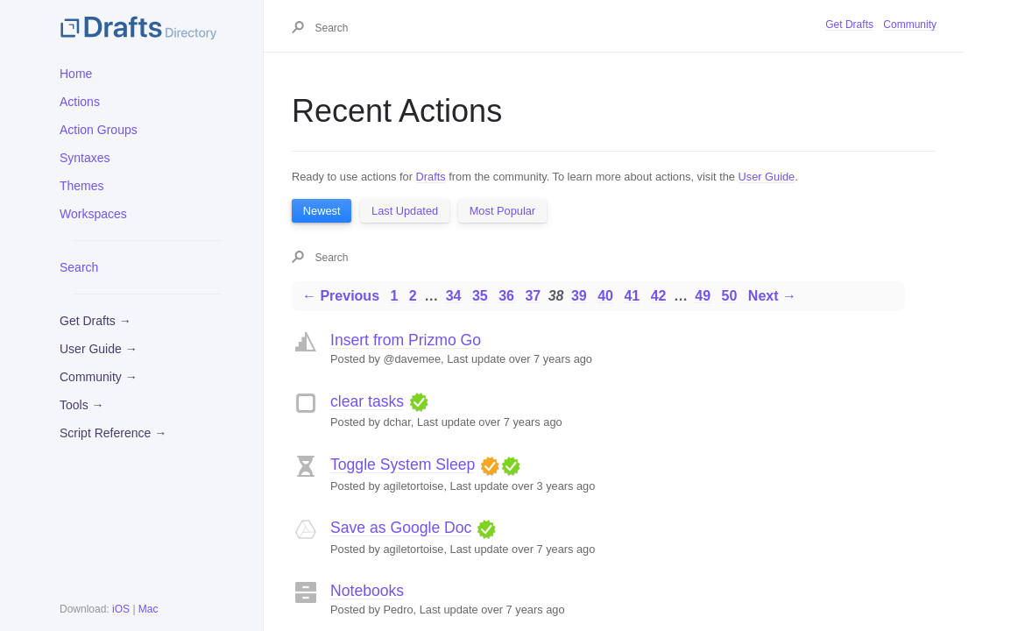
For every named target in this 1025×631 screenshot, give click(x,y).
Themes (82, 186)
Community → (99, 377)
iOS (121, 609)
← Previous (340, 295)
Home (76, 74)
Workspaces (93, 214)
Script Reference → (113, 433)
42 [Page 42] (659, 295)
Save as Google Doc (400, 527)
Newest (322, 210)
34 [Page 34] (454, 295)
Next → (772, 295)
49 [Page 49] (702, 295)
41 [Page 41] (632, 295)
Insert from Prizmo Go (405, 340)
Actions (80, 102)
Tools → (82, 405)
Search (79, 267)
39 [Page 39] (579, 295)
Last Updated (404, 210)
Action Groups (99, 130)
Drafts (431, 176)
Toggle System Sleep (402, 464)
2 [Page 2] (413, 295)
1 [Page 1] (394, 295)
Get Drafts (849, 24)
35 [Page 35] (480, 295)
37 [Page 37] (533, 295)
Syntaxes (85, 158)
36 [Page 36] (506, 295)
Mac (148, 609)
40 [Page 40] (605, 295)
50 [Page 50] (730, 295)
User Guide (767, 176)
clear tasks (367, 401)
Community (910, 24)
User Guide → (99, 349)
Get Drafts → (95, 321)
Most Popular (502, 210)
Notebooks (367, 590)
